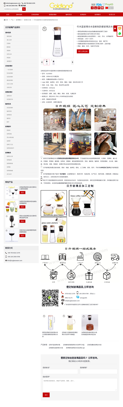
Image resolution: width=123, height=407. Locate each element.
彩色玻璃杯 (10, 73)
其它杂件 (9, 174)
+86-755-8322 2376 (29, 3)
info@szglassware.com (13, 3)
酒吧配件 (9, 61)
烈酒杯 (8, 43)
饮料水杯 (9, 54)
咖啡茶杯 (9, 111)
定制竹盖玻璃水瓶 (54, 345)
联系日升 (112, 14)
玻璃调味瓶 (10, 163)
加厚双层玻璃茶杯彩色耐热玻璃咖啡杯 (28, 202)
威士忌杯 (9, 40)
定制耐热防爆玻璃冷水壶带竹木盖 (73, 345)
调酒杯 (8, 50)
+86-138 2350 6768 (11, 5)
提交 (46, 395)
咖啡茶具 (69, 14)
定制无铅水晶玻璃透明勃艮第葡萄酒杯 (28, 231)
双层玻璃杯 (10, 107)
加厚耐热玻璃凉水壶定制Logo (75, 348)
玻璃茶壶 (9, 115)
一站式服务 (10, 69)
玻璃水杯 (9, 95)
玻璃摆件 (83, 14)
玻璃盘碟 (9, 160)
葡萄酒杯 (9, 36)
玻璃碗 (8, 167)
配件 (8, 122)
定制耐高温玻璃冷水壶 (56, 348)
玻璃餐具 (98, 14)
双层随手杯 (10, 99)
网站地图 (23, 5)
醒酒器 (8, 47)
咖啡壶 (8, 118)
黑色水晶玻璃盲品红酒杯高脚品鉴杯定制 (28, 216)
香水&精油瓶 (10, 137)
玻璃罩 (8, 141)
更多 (22, 192)
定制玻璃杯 (35, 14)
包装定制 (9, 87)
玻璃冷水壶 (27, 20)
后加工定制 (10, 84)
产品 (12, 20)
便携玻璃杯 (53, 14)
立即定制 (83, 51)
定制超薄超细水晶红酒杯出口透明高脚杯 (28, 188)
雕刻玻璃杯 (10, 80)
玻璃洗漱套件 (10, 148)
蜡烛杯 (8, 130)
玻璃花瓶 (9, 134)
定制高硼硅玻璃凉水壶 (94, 345)
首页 (7, 14)
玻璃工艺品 (10, 144)
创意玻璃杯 (10, 76)
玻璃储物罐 (10, 170)
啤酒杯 (8, 57)
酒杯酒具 (19, 14)
